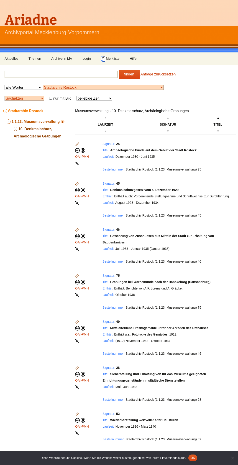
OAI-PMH (82, 156)
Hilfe (133, 58)
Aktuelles (11, 58)
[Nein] (232, 458)
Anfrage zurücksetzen (158, 74)
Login (86, 58)
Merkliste (110, 59)
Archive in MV (61, 58)
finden (129, 74)
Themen (34, 58)
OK (193, 458)
